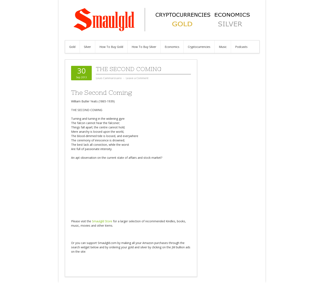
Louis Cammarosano (109, 78)
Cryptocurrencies (199, 47)
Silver (87, 47)
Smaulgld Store (102, 221)
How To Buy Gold (111, 47)
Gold (72, 47)
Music (223, 47)
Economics (172, 47)
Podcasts (241, 47)
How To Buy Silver (144, 47)
